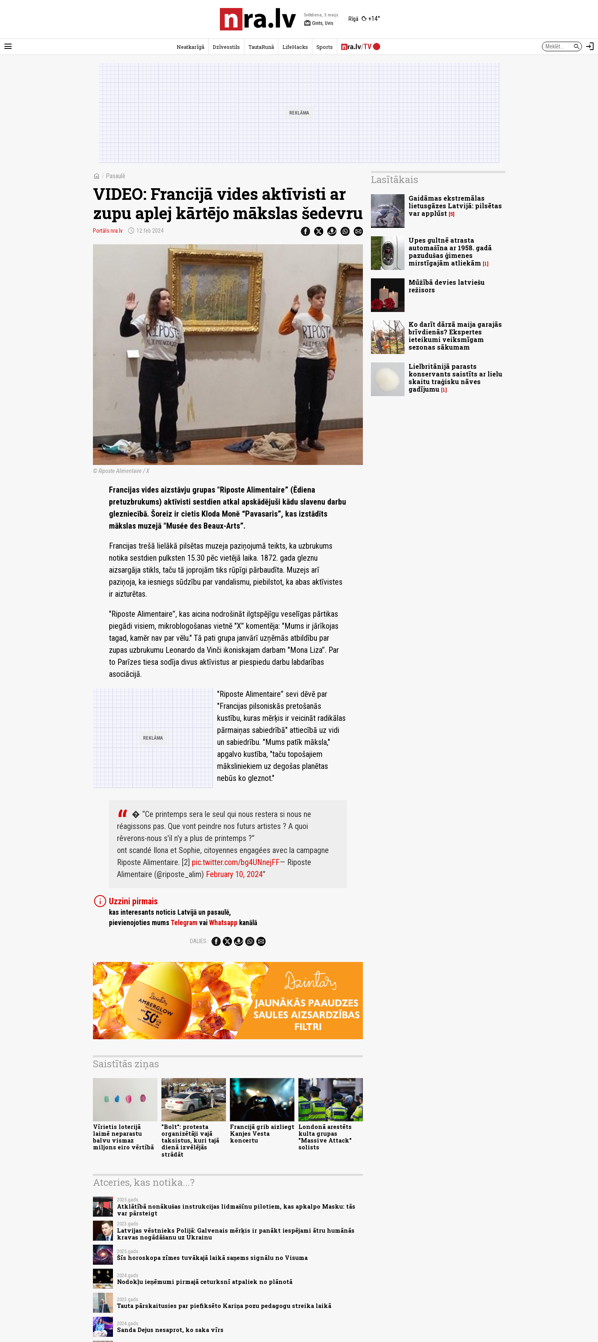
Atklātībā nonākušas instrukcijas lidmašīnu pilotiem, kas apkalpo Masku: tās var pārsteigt (236, 1210)
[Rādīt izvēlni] (8, 46)
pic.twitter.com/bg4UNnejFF (236, 862)
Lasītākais (394, 179)
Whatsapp (223, 923)
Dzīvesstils (226, 47)
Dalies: (198, 941)
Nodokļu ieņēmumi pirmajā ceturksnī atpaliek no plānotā (204, 1282)
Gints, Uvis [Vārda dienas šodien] (318, 23)
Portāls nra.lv (108, 230)
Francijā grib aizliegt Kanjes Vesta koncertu (262, 1134)
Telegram (184, 923)
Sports (324, 47)
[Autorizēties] (590, 46)
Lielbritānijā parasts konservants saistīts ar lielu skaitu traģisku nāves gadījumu (455, 378)
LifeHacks (295, 47)
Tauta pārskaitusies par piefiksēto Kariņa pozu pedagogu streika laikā (224, 1306)
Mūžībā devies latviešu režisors (447, 286)
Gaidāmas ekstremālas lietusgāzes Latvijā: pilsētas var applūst (455, 205)
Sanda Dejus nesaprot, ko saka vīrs (170, 1330)
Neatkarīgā (190, 47)
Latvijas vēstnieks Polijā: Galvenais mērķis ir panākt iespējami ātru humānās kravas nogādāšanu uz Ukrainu (235, 1234)
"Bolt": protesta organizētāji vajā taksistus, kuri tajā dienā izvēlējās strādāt (190, 1140)
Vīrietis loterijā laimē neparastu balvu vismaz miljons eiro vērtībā (123, 1137)
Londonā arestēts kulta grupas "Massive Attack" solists (325, 1137)
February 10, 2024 (234, 874)
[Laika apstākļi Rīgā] (364, 19)
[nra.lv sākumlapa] (258, 19)
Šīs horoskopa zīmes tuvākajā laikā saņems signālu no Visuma (212, 1258)
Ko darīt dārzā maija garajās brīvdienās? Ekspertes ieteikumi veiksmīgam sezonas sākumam (455, 336)
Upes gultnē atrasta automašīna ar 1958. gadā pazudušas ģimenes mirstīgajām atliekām (450, 252)
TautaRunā (261, 47)
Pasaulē (115, 176)
